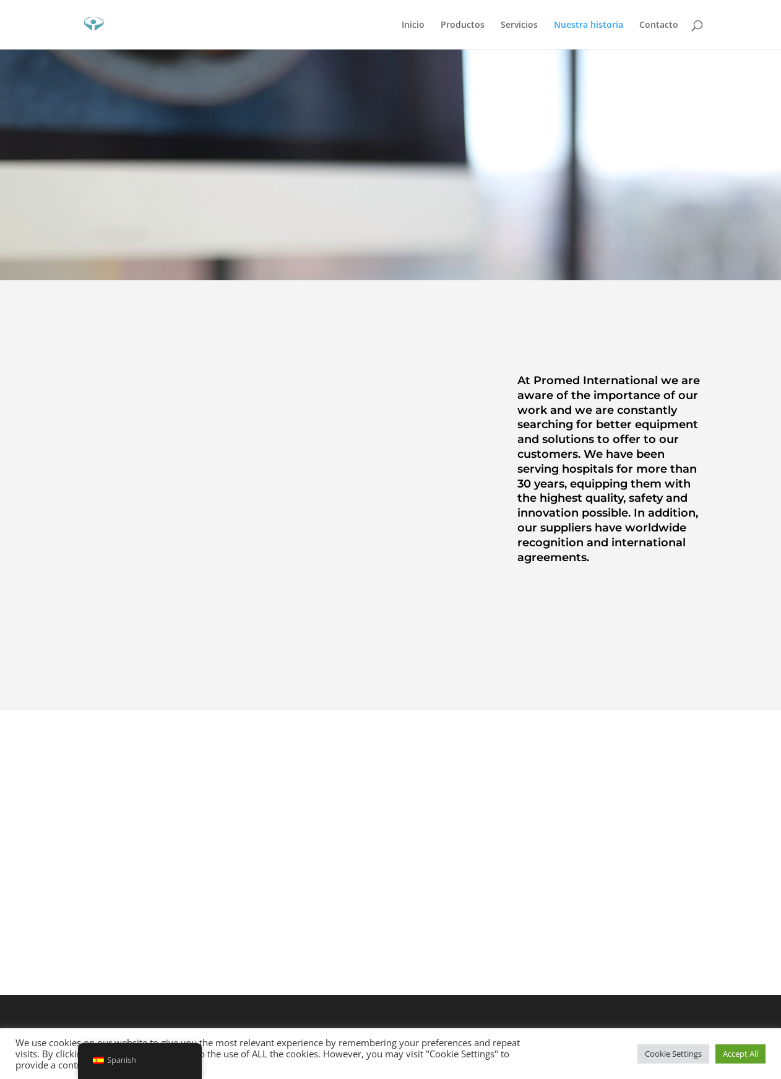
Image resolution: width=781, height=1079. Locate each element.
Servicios (519, 25)
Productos (463, 25)
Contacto (658, 25)
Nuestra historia (588, 25)
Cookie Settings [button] (673, 1053)
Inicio (413, 25)
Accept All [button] (740, 1053)
